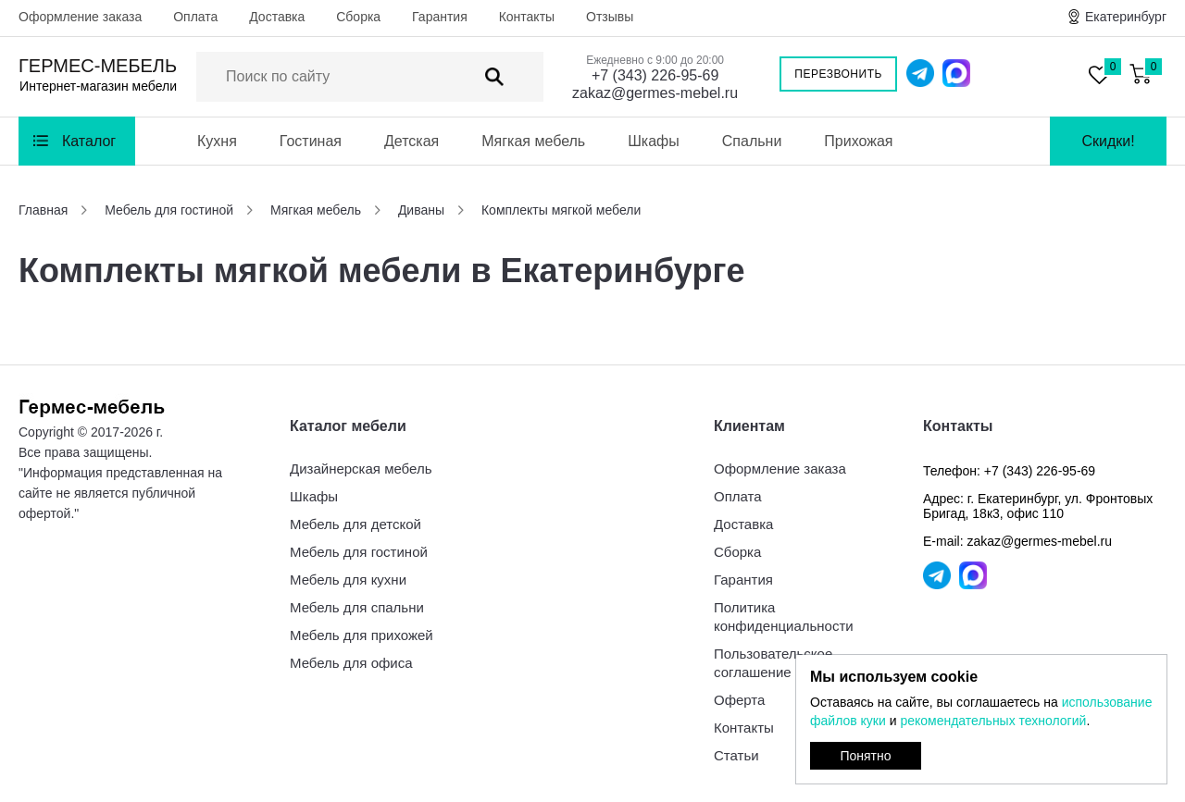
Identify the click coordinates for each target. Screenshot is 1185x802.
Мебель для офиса (351, 663)
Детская (411, 141)
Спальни (752, 141)
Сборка (358, 16)
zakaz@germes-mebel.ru (655, 93)
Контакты (527, 16)
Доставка (277, 16)
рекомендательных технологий (993, 720)
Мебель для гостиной (359, 552)
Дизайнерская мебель (360, 468)
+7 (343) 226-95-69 (655, 75)
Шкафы (654, 141)
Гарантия (440, 16)
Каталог (89, 141)
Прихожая (858, 141)
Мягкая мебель (533, 141)
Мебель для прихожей (361, 635)
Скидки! (1107, 141)
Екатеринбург (1125, 16)
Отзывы (609, 16)
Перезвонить (838, 74)
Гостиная (311, 141)
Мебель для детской (355, 524)
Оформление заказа (80, 16)
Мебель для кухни (348, 579)
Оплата (195, 16)
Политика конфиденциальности (784, 616)
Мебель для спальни (357, 607)
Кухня (217, 141)
